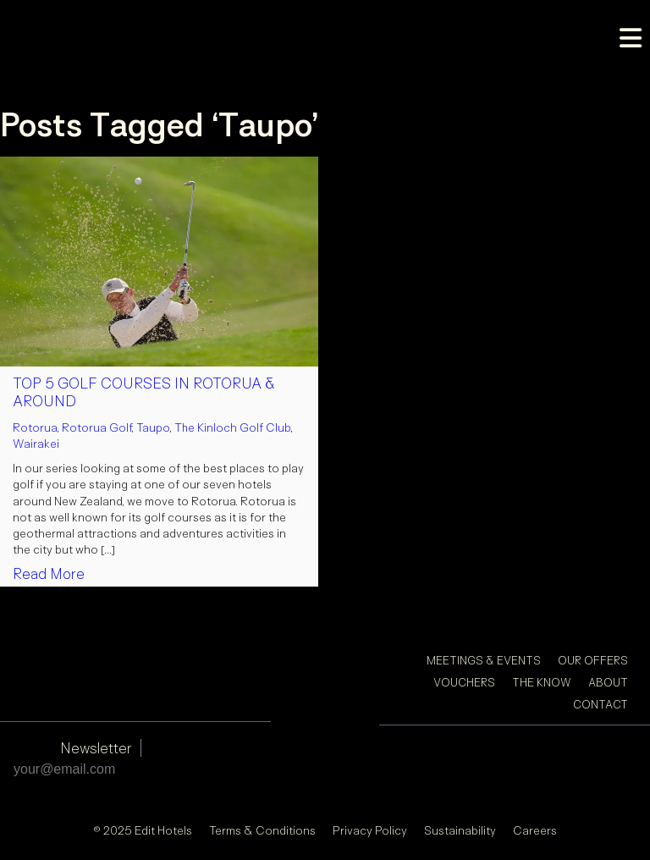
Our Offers (593, 660)
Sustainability (460, 830)
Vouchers (464, 682)
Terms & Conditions (262, 830)
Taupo (152, 427)
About (608, 682)
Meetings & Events (484, 660)
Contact (600, 704)
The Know (541, 682)
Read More (49, 573)
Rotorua (35, 427)
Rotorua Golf (96, 427)
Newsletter (96, 748)
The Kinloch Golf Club (232, 427)
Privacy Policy (370, 830)
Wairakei (36, 443)
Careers (535, 830)
